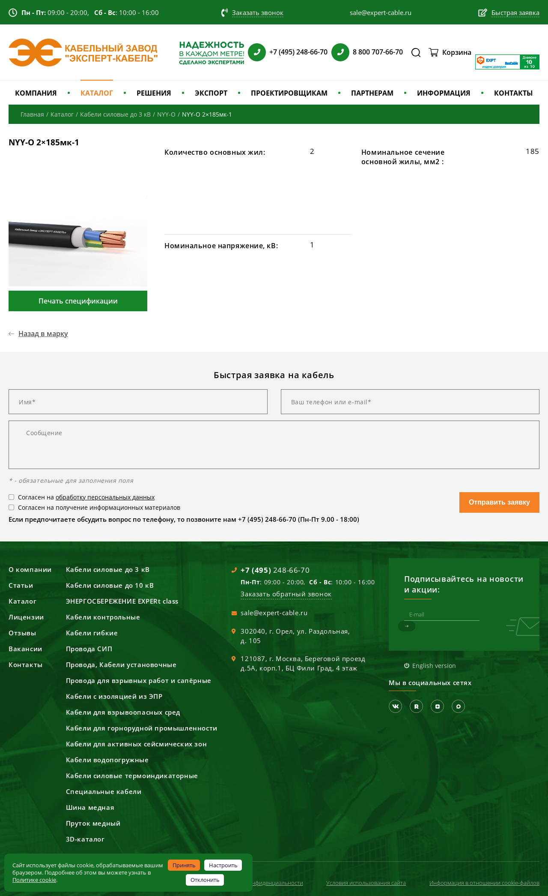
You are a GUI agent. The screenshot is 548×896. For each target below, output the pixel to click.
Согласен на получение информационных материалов (99, 507)
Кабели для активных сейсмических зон (136, 744)
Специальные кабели (104, 791)
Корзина (456, 52)
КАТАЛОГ (96, 93)
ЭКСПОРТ (211, 93)
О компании (30, 569)
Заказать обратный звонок (286, 593)
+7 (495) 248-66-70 (298, 52)
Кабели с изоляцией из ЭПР (114, 696)
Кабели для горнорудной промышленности (141, 728)
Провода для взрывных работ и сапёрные (138, 680)
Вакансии (25, 648)
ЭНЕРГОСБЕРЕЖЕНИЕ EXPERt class (122, 601)
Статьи (21, 585)
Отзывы (22, 632)
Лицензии (26, 617)
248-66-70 (275, 570)
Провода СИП (89, 648)
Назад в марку (43, 333)
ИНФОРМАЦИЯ (444, 93)
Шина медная (90, 807)
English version (434, 665)
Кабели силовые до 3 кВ (108, 569)
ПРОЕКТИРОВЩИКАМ (289, 93)
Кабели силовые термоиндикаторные (132, 775)
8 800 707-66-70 (378, 52)
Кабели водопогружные (107, 759)
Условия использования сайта (366, 883)
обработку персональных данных (105, 497)
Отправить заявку (499, 502)
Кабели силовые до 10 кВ (110, 585)
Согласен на (86, 497)
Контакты (26, 664)
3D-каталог (85, 839)
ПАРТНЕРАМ (372, 93)
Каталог (22, 601)
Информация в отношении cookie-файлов (484, 883)
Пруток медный (93, 823)
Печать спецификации (78, 301)
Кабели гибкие (92, 632)
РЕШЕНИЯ (154, 93)
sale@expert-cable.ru (274, 612)
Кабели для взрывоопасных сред (123, 712)
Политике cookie (34, 880)
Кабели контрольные (103, 617)
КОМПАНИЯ (36, 93)
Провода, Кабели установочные (121, 664)
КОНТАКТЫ (513, 93)
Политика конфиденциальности (261, 883)
